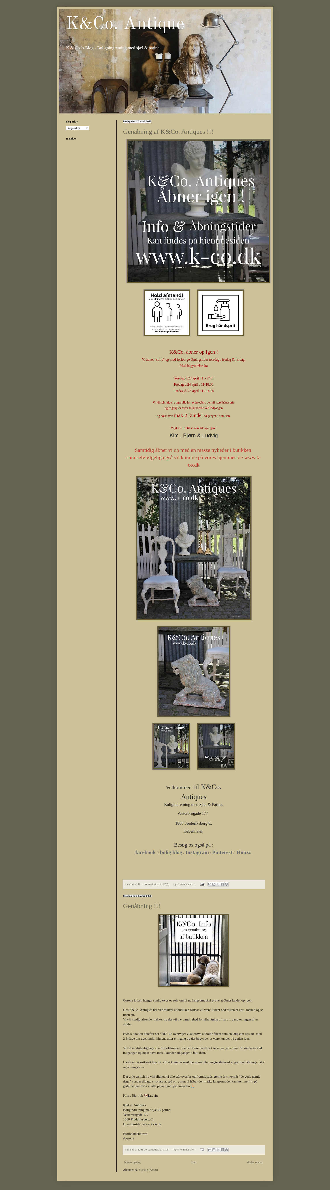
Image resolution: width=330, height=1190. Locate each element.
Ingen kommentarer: (184, 884)
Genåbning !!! (141, 905)
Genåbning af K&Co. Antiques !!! (168, 131)
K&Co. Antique (125, 24)
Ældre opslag (255, 1162)
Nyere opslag (132, 1162)
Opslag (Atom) (148, 1169)
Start (193, 1162)
